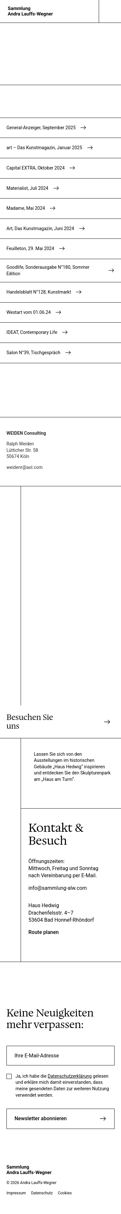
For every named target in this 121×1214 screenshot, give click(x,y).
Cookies (65, 1193)
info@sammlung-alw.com (57, 888)
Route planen (43, 932)
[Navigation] (110, 11)
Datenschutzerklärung (70, 1076)
